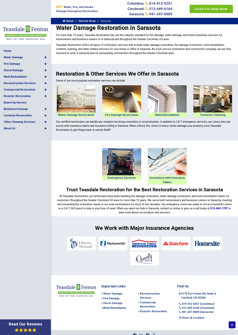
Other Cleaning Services (19, 97)
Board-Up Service (15, 78)
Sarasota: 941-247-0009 (150, 14)
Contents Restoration (18, 91)
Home (7, 26)
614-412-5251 (197, 303)
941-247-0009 (196, 312)
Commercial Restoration (19, 65)
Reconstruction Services (20, 58)
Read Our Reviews (25, 327)
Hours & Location (191, 317)
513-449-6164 (196, 308)
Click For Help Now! (211, 9)
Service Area (87, 21)
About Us (9, 104)
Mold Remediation (15, 52)
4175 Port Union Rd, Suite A (197, 295)
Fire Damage (12, 39)
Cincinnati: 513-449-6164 (150, 9)
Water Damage (13, 33)
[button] (45, 33)
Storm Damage (13, 46)
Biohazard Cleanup (16, 84)
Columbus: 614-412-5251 (149, 3)
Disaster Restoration (17, 71)
